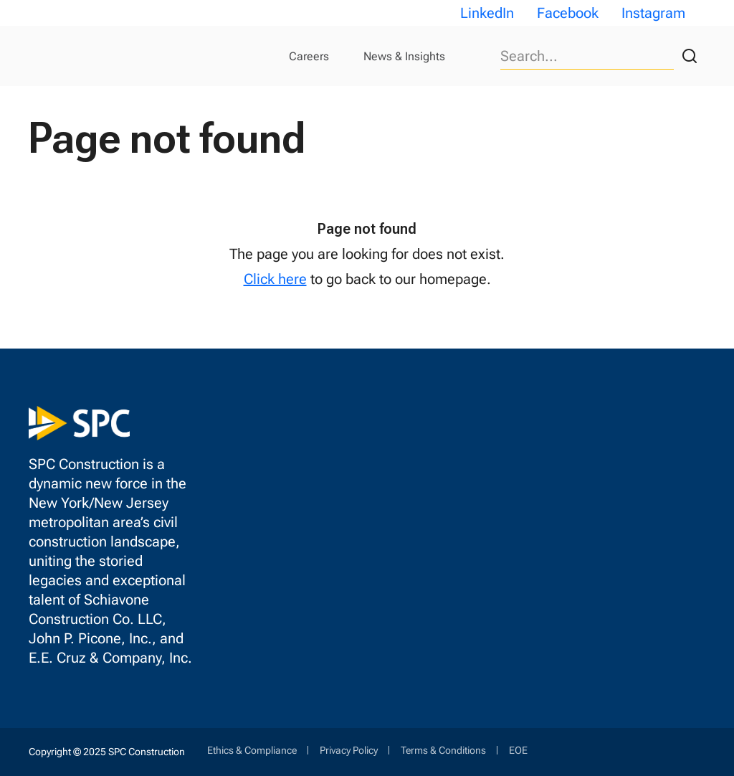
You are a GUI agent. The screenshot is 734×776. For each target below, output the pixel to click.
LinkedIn (487, 13)
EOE (518, 750)
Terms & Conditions (443, 750)
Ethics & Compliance (252, 750)
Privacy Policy (349, 750)
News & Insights (404, 56)
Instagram (653, 13)
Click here (275, 279)
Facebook (568, 13)
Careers (309, 56)
